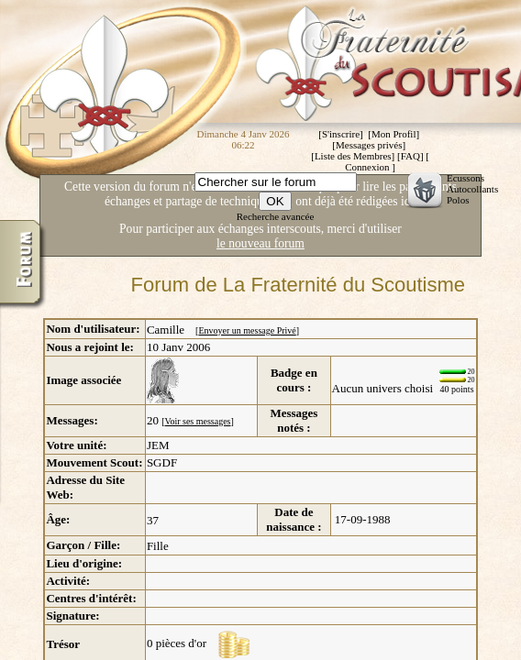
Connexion (367, 166)
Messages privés (369, 144)
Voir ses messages (197, 421)
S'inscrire (341, 133)
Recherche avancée (276, 216)
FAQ (410, 155)
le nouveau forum (260, 243)
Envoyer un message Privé (246, 330)
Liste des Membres (353, 155)
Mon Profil (393, 133)
